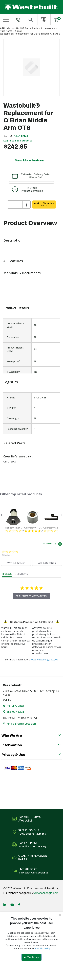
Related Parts (14, 443)
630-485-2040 (15, 706)
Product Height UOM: (15, 349)
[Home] (31, 7)
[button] (1, 515)
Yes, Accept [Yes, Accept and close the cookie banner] (31, 957)
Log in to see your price (17, 140)
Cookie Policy (42, 948)
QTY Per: (11, 408)
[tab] (16, 563)
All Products (7, 28)
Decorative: (13, 337)
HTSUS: (11, 397)
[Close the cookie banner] (60, 915)
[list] (31, 413)
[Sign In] (44, 19)
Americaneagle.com (46, 893)
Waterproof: (13, 361)
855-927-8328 (15, 712)
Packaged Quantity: (17, 428)
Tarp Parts (6, 31)
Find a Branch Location (21, 723)
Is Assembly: (13, 371)
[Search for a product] (30, 19)
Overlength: (13, 418)
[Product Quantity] (19, 204)
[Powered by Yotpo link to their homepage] (53, 544)
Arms (18, 31)
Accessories (48, 28)
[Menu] (6, 20)
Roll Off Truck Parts (27, 28)
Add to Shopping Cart (44, 204)
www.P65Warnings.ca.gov (44, 659)
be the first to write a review (31, 596)
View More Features (30, 160)
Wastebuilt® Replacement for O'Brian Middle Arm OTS (30, 34)
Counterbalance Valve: (15, 325)
